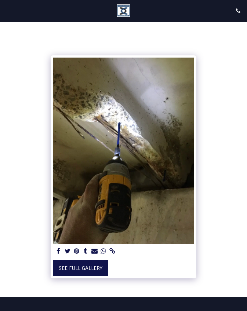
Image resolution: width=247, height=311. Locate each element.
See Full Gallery (80, 268)
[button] (8, 10)
